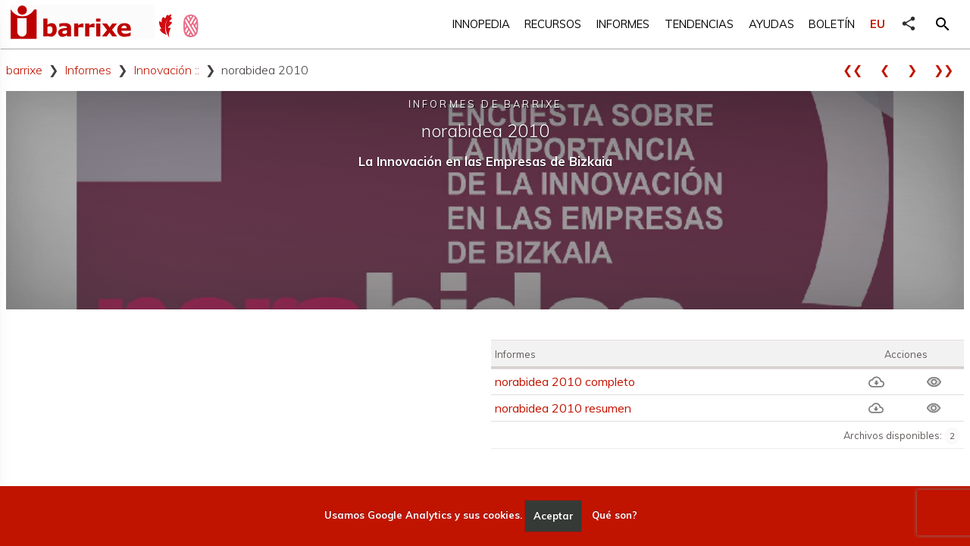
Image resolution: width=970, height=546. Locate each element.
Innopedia (481, 24)
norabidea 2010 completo (565, 381)
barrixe (24, 69)
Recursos (552, 24)
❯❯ (949, 69)
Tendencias (699, 24)
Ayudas (771, 24)
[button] (943, 24)
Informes (622, 24)
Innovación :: (166, 69)
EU (877, 24)
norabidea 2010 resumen (563, 408)
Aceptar (554, 516)
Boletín (832, 24)
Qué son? (614, 516)
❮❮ (858, 69)
